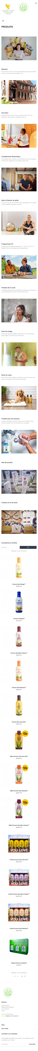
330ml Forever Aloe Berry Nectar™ (19, 825)
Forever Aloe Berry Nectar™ (19, 653)
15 (22, 976)
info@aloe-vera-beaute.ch (12, 1016)
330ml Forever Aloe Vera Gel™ (19, 756)
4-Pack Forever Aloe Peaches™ (19, 928)
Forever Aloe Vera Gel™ (19, 722)
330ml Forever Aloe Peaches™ (19, 791)
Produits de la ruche (8, 288)
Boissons (4, 69)
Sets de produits (7, 462)
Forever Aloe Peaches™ (19, 687)
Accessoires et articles (9, 543)
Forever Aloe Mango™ (19, 584)
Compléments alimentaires (10, 156)
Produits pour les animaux (10, 419)
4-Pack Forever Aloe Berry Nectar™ (19, 894)
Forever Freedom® (19, 618)
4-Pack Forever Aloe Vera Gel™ (19, 859)
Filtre (28, 547)
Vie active (4, 113)
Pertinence (9, 547)
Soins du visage (6, 331)
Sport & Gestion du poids (9, 200)
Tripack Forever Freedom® (19, 963)
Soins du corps (6, 375)
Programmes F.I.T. (7, 244)
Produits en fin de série (9, 502)
